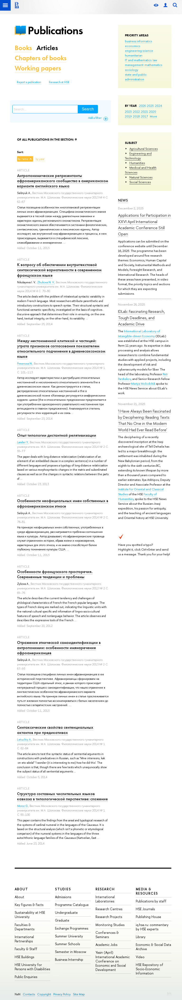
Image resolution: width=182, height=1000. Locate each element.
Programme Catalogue (72, 904)
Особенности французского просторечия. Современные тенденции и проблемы (54, 574)
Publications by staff (151, 901)
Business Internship (69, 959)
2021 (144, 111)
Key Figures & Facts (29, 904)
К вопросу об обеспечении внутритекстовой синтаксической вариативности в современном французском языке (59, 270)
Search (88, 109)
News (123, 200)
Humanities (137, 163)
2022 (136, 111)
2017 (144, 116)
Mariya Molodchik (143, 383)
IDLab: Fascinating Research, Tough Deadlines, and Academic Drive (141, 318)
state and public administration (136, 76)
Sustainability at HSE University (30, 914)
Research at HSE (59, 82)
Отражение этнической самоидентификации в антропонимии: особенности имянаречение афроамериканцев (59, 647)
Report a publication (29, 82)
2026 (142, 105)
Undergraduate (66, 912)
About (21, 889)
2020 (152, 111)
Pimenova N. (24, 364)
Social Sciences (140, 182)
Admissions (63, 897)
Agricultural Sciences (143, 149)
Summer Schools (67, 944)
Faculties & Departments (24, 926)
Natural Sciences (140, 177)
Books (23, 48)
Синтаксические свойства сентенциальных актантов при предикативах (55, 730)
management (134, 65)
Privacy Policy (62, 994)
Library (141, 937)
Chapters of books (40, 58)
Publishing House (148, 916)
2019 (128, 116)
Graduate (62, 920)
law (155, 60)
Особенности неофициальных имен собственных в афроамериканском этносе (62, 503)
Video (140, 957)
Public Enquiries (26, 976)
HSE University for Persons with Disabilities (32, 966)
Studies (63, 889)
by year (40, 159)
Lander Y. (22, 442)
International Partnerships (24, 939)
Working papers (38, 68)
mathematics (153, 65)
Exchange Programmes (71, 928)
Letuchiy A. (24, 739)
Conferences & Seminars (107, 934)
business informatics (138, 41)
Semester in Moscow (70, 951)
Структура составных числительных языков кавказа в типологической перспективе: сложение (62, 796)
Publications (55, 30)
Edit (169, 993)
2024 (158, 105)
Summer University (69, 936)
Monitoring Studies (110, 924)
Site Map (79, 994)
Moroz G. (22, 806)
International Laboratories (105, 899)
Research (105, 889)
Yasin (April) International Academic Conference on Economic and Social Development (113, 961)
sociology (131, 70)
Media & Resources (147, 891)
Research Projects (109, 916)
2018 (136, 116)
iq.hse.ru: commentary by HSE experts (152, 926)
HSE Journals (145, 909)
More (153, 116)
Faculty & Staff (26, 949)
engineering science (139, 50)
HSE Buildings (24, 957)
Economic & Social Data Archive (153, 946)
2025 (150, 105)
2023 (128, 111)
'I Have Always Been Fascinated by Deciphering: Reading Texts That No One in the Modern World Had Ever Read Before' (144, 420)
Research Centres (109, 909)
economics (132, 46)
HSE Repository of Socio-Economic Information (149, 968)
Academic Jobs (106, 944)
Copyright (44, 994)
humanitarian (133, 55)
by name (23, 159)
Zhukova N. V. (46, 282)
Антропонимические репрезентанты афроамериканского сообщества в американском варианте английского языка (62, 181)
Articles (47, 48)
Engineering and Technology (138, 155)
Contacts (29, 994)
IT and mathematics (138, 60)
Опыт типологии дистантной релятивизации (56, 435)
